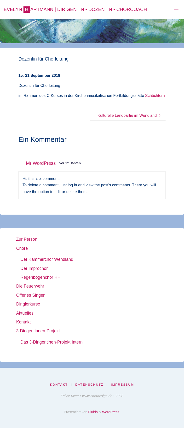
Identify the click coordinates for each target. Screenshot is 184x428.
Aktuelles (25, 313)
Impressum (122, 384)
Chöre (22, 248)
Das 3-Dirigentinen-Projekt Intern (51, 342)
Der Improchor (34, 268)
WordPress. (111, 412)
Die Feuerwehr (30, 286)
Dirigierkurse (28, 304)
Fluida (92, 412)
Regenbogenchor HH (40, 277)
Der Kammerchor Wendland (46, 259)
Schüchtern (155, 95)
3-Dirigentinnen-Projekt (38, 330)
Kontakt (23, 322)
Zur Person (26, 239)
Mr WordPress (41, 163)
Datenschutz (89, 384)
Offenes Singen (31, 295)
